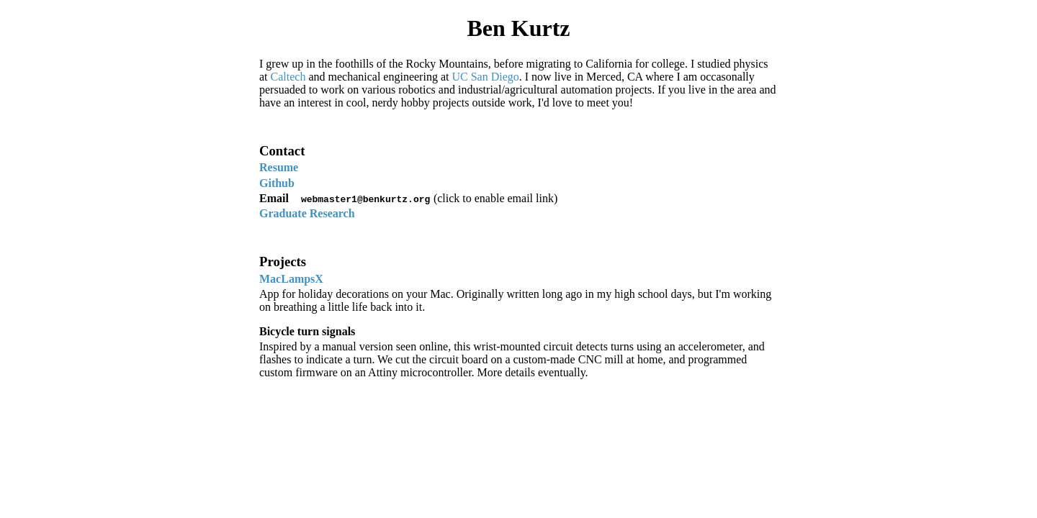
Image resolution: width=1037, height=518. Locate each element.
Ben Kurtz (518, 28)
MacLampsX (291, 279)
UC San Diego (485, 77)
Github (277, 183)
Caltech (288, 77)
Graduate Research (307, 213)
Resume (278, 167)
